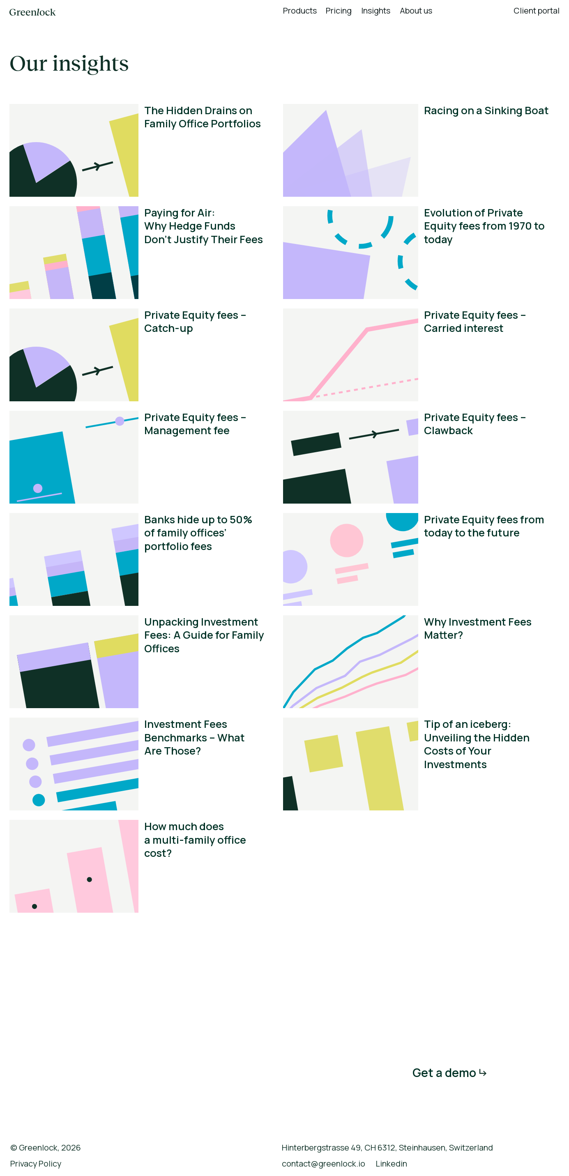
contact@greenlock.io (323, 1163)
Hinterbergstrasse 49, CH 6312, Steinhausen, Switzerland (387, 1147)
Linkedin (391, 1163)
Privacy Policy (35, 1163)
